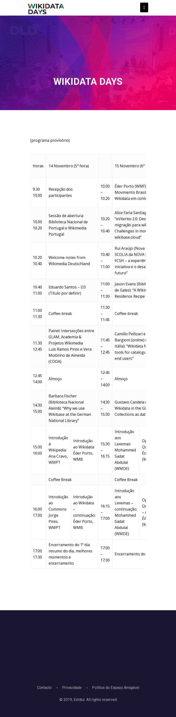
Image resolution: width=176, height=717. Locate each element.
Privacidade (72, 687)
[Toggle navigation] (144, 7)
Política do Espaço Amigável (115, 687)
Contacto (44, 687)
